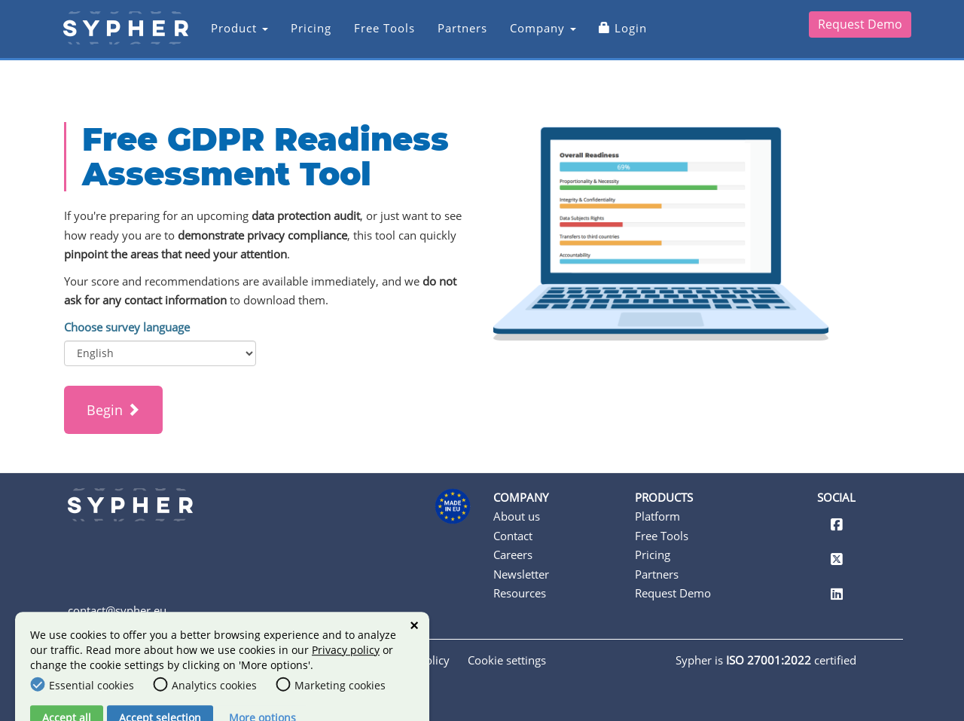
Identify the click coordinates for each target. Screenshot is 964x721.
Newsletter (521, 574)
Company (532, 35)
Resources (519, 592)
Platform (657, 516)
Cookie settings (507, 660)
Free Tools (373, 35)
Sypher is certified (766, 660)
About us (516, 516)
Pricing (300, 35)
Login (612, 35)
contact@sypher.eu (117, 610)
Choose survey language (127, 327)
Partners (452, 35)
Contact (512, 535)
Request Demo (860, 31)
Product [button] (229, 35)
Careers (512, 554)
